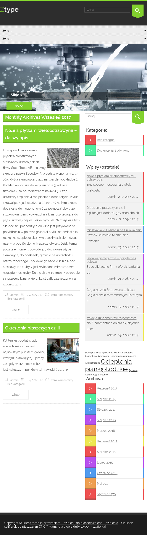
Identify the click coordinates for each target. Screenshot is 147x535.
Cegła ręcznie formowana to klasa (110, 289)
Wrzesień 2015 (107, 441)
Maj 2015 (103, 483)
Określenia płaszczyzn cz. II (106, 207)
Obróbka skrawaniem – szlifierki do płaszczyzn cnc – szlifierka (74, 523)
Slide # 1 (18, 95)
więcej (19, 106)
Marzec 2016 (106, 430)
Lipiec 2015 (105, 462)
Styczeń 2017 (106, 409)
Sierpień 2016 (106, 420)
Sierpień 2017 (106, 399)
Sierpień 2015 (106, 452)
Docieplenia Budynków (113, 150)
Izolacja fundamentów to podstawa (111, 318)
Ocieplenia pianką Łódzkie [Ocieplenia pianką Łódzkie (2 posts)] (108, 365)
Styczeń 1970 (106, 494)
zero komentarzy (62, 295)
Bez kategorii (106, 140)
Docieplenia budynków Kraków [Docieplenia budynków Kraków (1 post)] (102, 352)
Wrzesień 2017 (107, 388)
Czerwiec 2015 (107, 473)
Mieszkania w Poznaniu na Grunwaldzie (114, 230)
